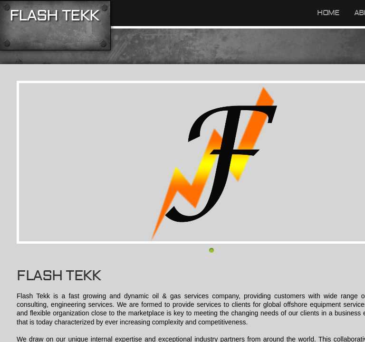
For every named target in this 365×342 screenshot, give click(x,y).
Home (328, 13)
